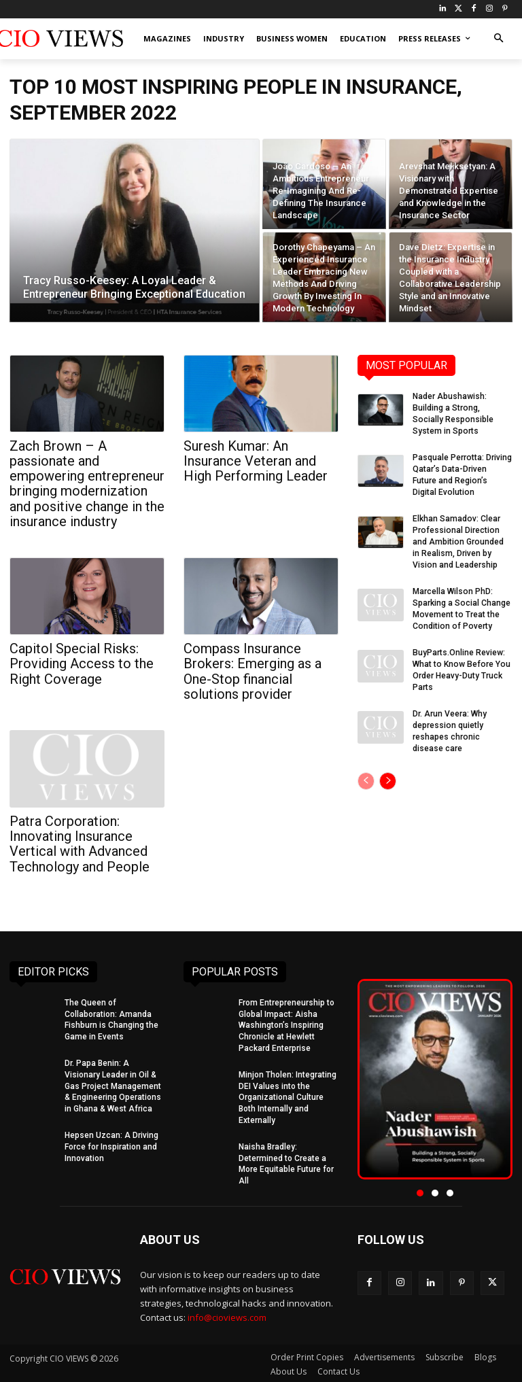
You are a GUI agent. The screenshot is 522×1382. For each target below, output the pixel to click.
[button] (498, 39)
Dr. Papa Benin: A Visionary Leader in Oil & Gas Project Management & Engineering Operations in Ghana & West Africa (113, 1083)
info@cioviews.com (227, 1315)
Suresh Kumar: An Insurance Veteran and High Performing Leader (256, 461)
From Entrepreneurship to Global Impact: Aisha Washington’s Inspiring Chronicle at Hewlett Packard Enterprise (286, 1023)
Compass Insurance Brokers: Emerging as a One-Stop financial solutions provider (252, 670)
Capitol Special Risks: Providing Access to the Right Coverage (82, 663)
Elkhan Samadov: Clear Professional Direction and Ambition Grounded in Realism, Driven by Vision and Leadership (462, 540)
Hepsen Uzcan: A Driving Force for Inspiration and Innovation (111, 1144)
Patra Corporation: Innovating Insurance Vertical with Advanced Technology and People (80, 842)
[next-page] (387, 778)
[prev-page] (366, 778)
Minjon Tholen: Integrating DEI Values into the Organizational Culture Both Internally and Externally (287, 1095)
